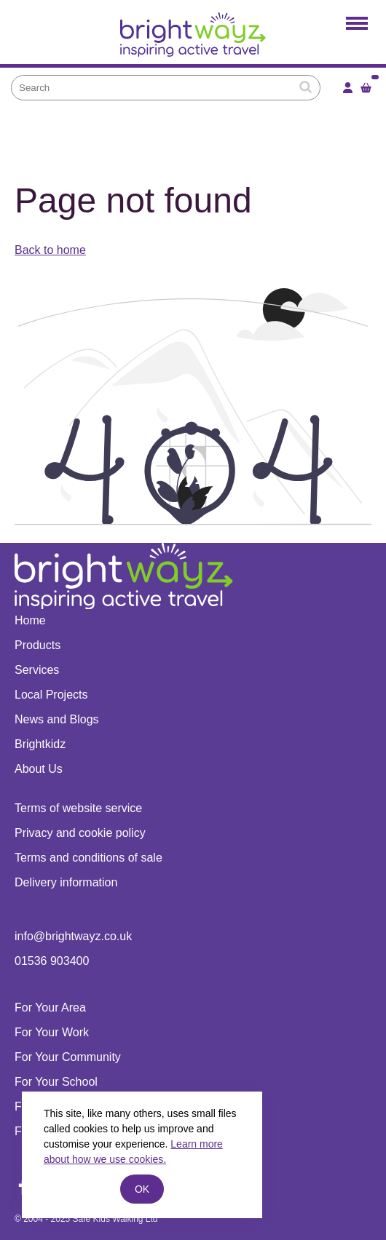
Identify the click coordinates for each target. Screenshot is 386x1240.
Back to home (50, 250)
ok (142, 1189)
